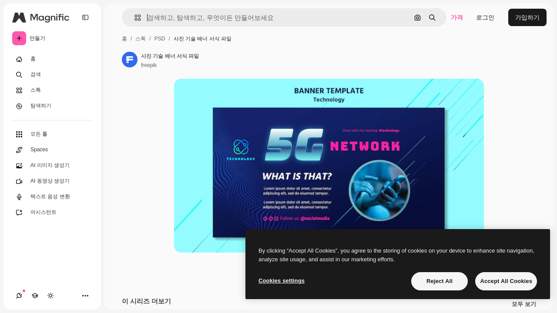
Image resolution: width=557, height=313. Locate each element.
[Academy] (35, 296)
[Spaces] (52, 150)
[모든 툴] (52, 134)
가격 (457, 17)
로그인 (485, 17)
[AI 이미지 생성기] (52, 166)
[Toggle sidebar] (85, 17)
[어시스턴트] (52, 213)
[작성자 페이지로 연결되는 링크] (130, 59)
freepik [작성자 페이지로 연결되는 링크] (149, 65)
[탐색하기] (52, 106)
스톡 (140, 39)
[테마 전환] (50, 296)
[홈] (52, 59)
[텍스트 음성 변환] (52, 197)
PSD (159, 39)
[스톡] (52, 90)
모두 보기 (524, 304)
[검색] (52, 75)
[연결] (19, 296)
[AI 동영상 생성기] (52, 181)
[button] (134, 17)
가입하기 (527, 17)
